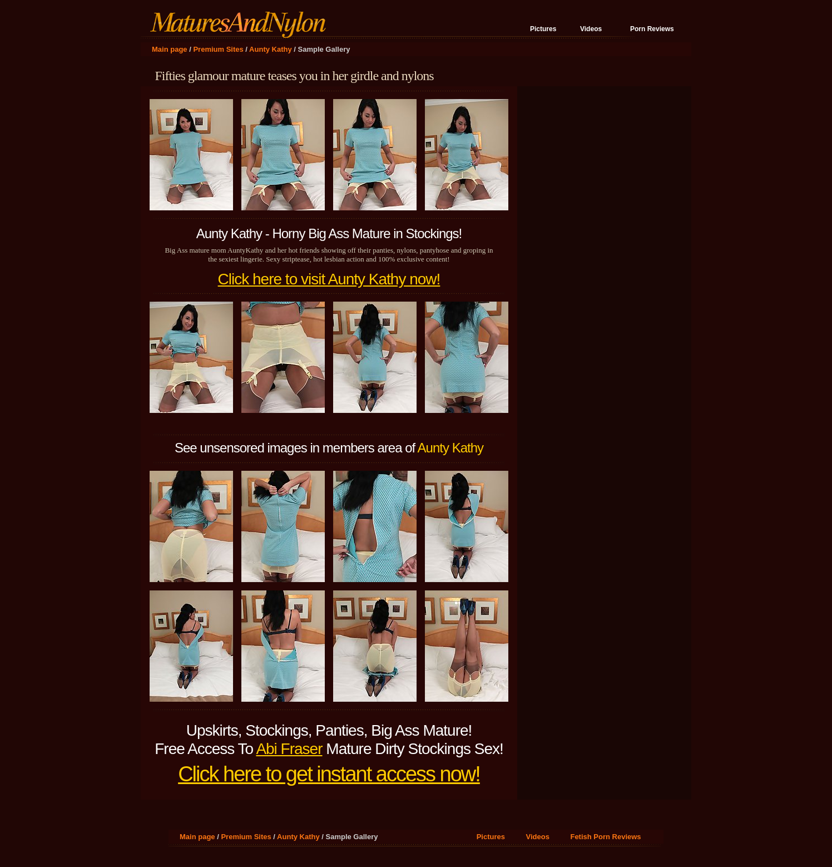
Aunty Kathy (270, 49)
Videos (591, 29)
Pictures (543, 29)
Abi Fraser (289, 748)
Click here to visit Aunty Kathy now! (329, 279)
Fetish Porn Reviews (605, 836)
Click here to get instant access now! (329, 774)
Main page (169, 49)
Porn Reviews (652, 29)
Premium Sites (218, 49)
